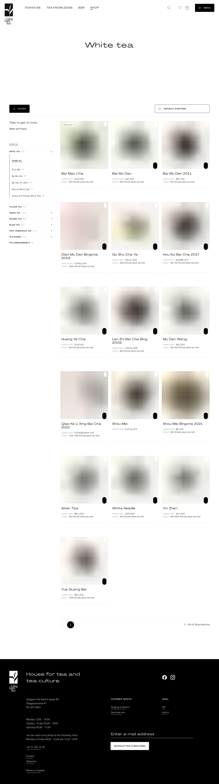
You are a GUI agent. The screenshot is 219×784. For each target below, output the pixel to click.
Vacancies (31, 761)
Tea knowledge (60, 7)
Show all (13, 144)
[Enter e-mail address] (152, 734)
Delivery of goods (35, 771)
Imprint (165, 713)
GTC (163, 707)
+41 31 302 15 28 (35, 747)
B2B (81, 7)
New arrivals (18, 128)
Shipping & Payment (120, 707)
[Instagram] (172, 677)
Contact (30, 756)
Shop (94, 7)
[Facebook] (164, 677)
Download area (118, 713)
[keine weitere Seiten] (62, 625)
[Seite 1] (70, 624)
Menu (205, 8)
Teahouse (33, 7)
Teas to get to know (23, 122)
